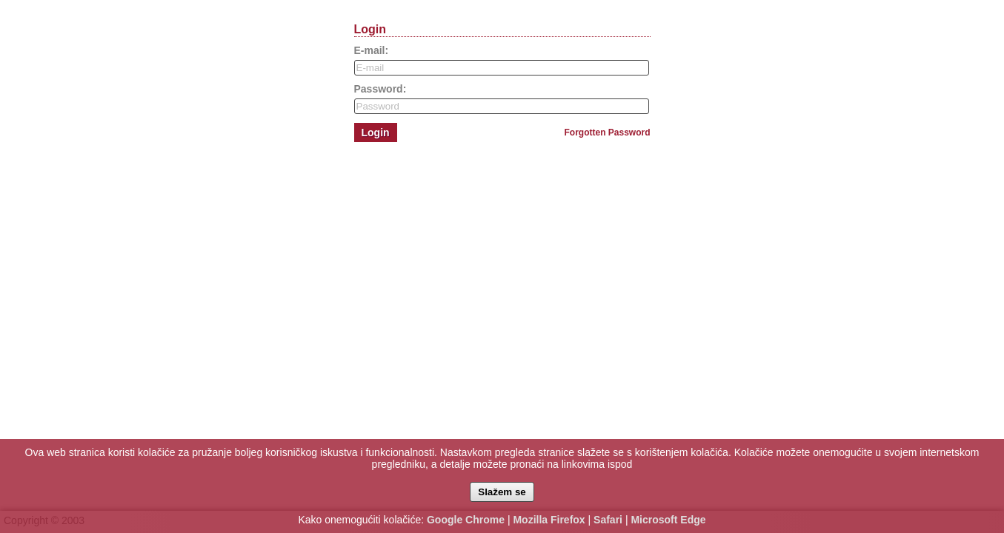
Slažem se (501, 491)
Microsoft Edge (668, 520)
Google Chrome (466, 520)
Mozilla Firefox (549, 520)
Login (376, 132)
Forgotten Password (607, 132)
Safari (608, 520)
